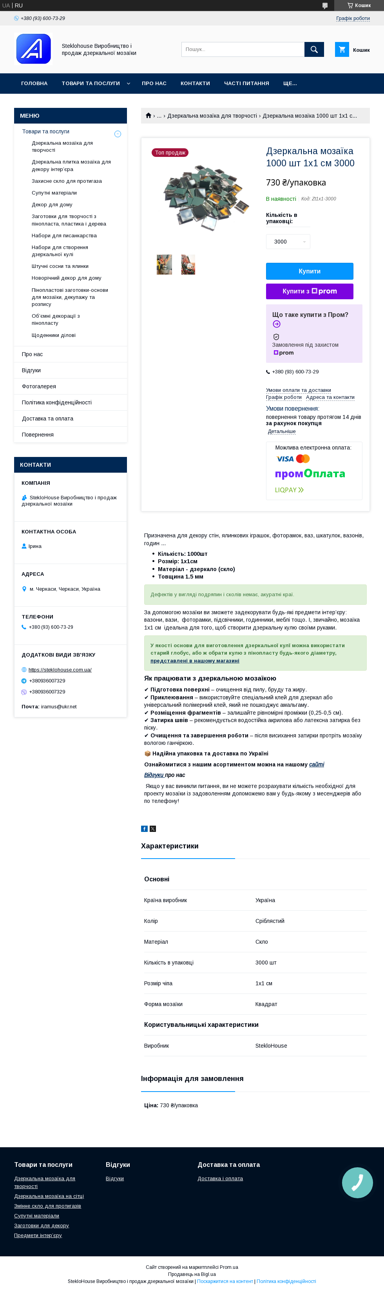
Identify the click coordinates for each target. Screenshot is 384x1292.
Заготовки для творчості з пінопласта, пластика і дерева (69, 219)
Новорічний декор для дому (66, 278)
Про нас (154, 83)
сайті (316, 764)
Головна (34, 83)
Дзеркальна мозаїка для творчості (212, 116)
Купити (310, 271)
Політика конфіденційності (57, 402)
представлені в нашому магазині (194, 661)
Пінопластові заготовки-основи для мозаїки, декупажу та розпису (70, 297)
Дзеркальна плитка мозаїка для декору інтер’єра (71, 165)
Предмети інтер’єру (38, 1235)
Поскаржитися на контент (225, 1281)
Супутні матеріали (54, 193)
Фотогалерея (39, 386)
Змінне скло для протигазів (47, 1206)
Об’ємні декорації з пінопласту (56, 319)
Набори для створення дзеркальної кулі (60, 250)
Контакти (195, 83)
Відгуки (154, 775)
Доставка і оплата (220, 1178)
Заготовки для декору (41, 1225)
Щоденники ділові (54, 335)
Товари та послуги (91, 83)
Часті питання (246, 83)
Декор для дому (52, 204)
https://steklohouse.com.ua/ (60, 670)
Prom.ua (229, 1267)
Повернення (38, 434)
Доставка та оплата (47, 418)
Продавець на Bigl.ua (192, 1274)
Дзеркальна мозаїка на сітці (49, 1196)
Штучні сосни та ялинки (60, 266)
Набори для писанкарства (64, 235)
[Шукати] (314, 49)
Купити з (310, 291)
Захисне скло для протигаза (67, 181)
